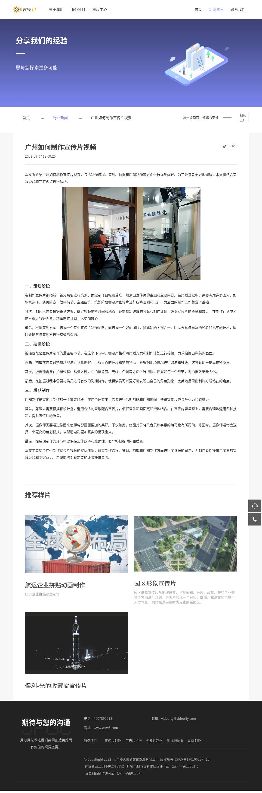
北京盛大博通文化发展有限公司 (135, 759)
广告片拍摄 (134, 740)
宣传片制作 (113, 740)
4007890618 (103, 718)
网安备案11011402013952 (104, 766)
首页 (198, 9)
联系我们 (238, 9)
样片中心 (99, 9)
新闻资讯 (216, 9)
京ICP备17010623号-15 (192, 759)
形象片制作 (154, 740)
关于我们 (56, 9)
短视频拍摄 (175, 740)
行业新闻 (60, 117)
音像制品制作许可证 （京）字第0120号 (113, 773)
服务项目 (78, 9)
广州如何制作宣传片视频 (111, 117)
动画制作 (194, 740)
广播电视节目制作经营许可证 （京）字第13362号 (162, 766)
